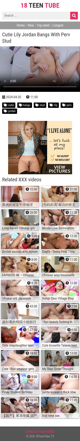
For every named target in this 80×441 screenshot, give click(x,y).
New (31, 25)
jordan (10, 111)
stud (40, 105)
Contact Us (32, 431)
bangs (25, 105)
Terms (42, 431)
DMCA (51, 431)
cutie (9, 105)
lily (53, 105)
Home (21, 25)
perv (67, 105)
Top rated (43, 25)
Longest (57, 25)
